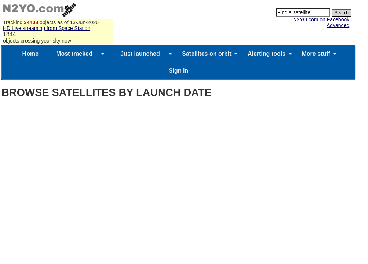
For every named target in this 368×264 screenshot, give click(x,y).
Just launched (140, 54)
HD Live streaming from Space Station (46, 28)
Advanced (338, 25)
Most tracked (74, 54)
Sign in (178, 70)
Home (30, 54)
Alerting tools (266, 54)
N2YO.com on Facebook (321, 19)
